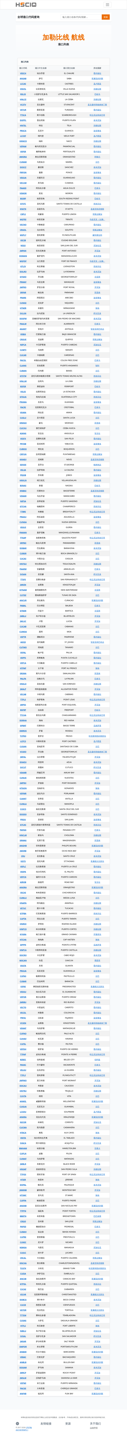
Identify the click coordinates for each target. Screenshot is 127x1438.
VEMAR (23, 496)
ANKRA (23, 1117)
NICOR (23, 1122)
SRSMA (23, 673)
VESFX (23, 438)
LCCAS (23, 83)
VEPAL (23, 652)
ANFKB (23, 1393)
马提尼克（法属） (97, 219)
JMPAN (23, 250)
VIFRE (23, 986)
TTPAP (23, 1054)
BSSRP (23, 198)
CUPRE (23, 1237)
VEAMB (23, 772)
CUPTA (23, 918)
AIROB (23, 882)
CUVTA (23, 1096)
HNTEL (23, 125)
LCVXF (23, 136)
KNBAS (23, 490)
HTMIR (23, 308)
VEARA (23, 412)
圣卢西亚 (97, 83)
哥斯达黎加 (97, 214)
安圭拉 (97, 433)
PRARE (23, 297)
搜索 (106, 17)
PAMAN (23, 532)
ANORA (23, 887)
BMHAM (23, 1148)
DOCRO (23, 955)
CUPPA (23, 1200)
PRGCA (23, 130)
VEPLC (23, 866)
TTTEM (23, 1315)
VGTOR (23, 1310)
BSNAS (23, 485)
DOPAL (23, 1185)
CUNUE (23, 777)
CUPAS (23, 976)
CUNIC (23, 1242)
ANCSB (23, 1278)
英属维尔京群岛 (97, 1310)
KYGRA (23, 934)
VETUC (23, 908)
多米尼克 (97, 731)
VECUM (23, 183)
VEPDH (23, 1049)
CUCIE (23, 1305)
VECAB (23, 694)
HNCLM (23, 835)
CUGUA (23, 1106)
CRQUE (23, 339)
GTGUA (23, 397)
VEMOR (23, 193)
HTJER (23, 1179)
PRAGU (23, 517)
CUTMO (23, 647)
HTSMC (23, 1195)
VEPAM (23, 146)
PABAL (23, 605)
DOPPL (23, 120)
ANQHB (23, 845)
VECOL (23, 1012)
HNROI (23, 924)
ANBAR (23, 1352)
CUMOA (23, 631)
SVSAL (23, 1336)
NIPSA (23, 501)
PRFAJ (23, 1018)
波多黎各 (97, 130)
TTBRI (23, 511)
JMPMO (23, 1080)
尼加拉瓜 (97, 245)
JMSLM (23, 1378)
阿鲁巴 (97, 156)
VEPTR (23, 637)
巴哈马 (97, 94)
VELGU (23, 1070)
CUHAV (23, 1038)
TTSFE (23, 579)
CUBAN (23, 370)
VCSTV (23, 104)
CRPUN (23, 454)
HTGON (23, 788)
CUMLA (23, 804)
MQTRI (23, 219)
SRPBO (23, 543)
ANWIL (23, 1101)
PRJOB (23, 475)
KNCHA (23, 1263)
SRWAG (23, 840)
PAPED (23, 1226)
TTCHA (23, 715)
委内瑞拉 (97, 73)
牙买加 (97, 250)
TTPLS (23, 699)
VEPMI (23, 1383)
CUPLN (23, 1153)
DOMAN (23, 256)
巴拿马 (97, 188)
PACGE (23, 1388)
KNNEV (23, 459)
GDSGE (23, 464)
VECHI (23, 892)
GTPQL (23, 1284)
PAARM (23, 569)
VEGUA (23, 177)
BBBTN (23, 1216)
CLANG (23, 365)
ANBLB (23, 1362)
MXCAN (23, 960)
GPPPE (23, 944)
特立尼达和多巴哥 (97, 115)
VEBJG (23, 334)
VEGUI (23, 527)
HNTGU (23, 564)
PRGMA (23, 402)
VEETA (23, 1138)
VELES (23, 391)
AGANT (23, 329)
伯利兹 (97, 1059)
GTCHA (23, 506)
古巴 (97, 162)
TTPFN (23, 1211)
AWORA (23, 156)
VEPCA (23, 663)
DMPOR (23, 1346)
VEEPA (23, 871)
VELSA (23, 470)
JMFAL (23, 757)
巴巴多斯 (97, 1216)
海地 (97, 308)
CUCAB (23, 626)
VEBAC (23, 1357)
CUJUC (23, 1252)
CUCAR (23, 355)
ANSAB (23, 78)
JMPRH (23, 783)
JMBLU (23, 616)
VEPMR (23, 793)
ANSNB (23, 1205)
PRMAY (23, 282)
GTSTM (23, 376)
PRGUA (23, 971)
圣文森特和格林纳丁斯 (97, 104)
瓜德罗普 (97, 725)
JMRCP (23, 1372)
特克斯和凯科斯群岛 (97, 736)
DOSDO (23, 814)
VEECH (23, 73)
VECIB (23, 240)
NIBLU (23, 1331)
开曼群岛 (97, 934)
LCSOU (23, 1111)
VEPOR (23, 997)
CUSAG (23, 1320)
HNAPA (23, 903)
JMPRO (23, 287)
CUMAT (23, 1158)
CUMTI (23, 350)
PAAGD (23, 188)
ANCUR (23, 600)
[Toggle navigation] (107, 4)
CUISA (23, 1273)
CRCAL (23, 1258)
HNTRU (23, 1091)
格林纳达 (97, 464)
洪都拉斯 (97, 89)
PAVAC (23, 1064)
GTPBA (23, 913)
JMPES (23, 704)
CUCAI (23, 1289)
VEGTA (23, 965)
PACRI (23, 407)
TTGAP (23, 537)
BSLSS (23, 94)
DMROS (23, 731)
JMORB (23, 851)
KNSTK (23, 209)
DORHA (23, 720)
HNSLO (23, 684)
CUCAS (23, 558)
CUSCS (23, 809)
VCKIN (23, 1023)
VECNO (23, 224)
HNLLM (23, 381)
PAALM (23, 323)
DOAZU (23, 762)
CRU (23, 856)
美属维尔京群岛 (97, 861)
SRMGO (23, 423)
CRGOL (23, 230)
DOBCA (23, 1299)
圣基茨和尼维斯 (97, 209)
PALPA (23, 678)
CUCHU (23, 428)
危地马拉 (97, 203)
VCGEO (23, 751)
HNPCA (23, 950)
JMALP (23, 689)
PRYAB (23, 443)
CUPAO (23, 1033)
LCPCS (23, 741)
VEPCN (23, 877)
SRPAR (23, 292)
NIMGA (23, 1247)
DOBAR (23, 548)
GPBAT (23, 725)
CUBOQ (23, 449)
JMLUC (23, 621)
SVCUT (23, 767)
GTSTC (23, 203)
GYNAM (23, 590)
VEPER (23, 151)
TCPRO (23, 736)
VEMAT (23, 1028)
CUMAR (23, 162)
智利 (97, 365)
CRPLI (23, 214)
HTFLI (23, 1325)
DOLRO (23, 271)
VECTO (23, 1007)
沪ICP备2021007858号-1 (24, 1428)
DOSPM (23, 318)
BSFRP (23, 710)
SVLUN (23, 313)
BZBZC (23, 1059)
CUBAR (23, 981)
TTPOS (23, 1174)
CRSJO (23, 1221)
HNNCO (23, 141)
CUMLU (23, 898)
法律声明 (94, 1427)
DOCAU (23, 1085)
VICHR (23, 1294)
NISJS (23, 245)
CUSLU (23, 417)
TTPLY (23, 1075)
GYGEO (23, 276)
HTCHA (23, 939)
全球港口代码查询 (28, 17)
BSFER (23, 386)
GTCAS (23, 824)
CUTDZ (23, 595)
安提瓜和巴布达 (97, 329)
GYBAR (23, 610)
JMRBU (23, 1002)
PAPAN (23, 830)
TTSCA (23, 115)
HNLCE (23, 99)
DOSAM (23, 1367)
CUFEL (23, 1044)
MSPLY (23, 235)
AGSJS (23, 642)
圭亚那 (97, 276)
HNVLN (23, 480)
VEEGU (23, 991)
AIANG (23, 433)
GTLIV (23, 266)
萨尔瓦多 (97, 313)
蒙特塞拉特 (97, 235)
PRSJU (23, 819)
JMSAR (23, 1341)
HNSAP (23, 1169)
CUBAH (23, 1231)
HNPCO (23, 929)
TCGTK (23, 1268)
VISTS (23, 861)
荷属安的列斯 (97, 78)
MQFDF (23, 261)
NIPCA (23, 344)
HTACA (23, 1132)
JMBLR (23, 1164)
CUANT (23, 798)
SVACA (23, 1143)
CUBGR (23, 553)
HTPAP (23, 668)
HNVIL (23, 89)
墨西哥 (97, 960)
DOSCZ (23, 167)
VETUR (23, 109)
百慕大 (97, 1148)
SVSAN (23, 574)
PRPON (23, 172)
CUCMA (23, 1127)
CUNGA (23, 522)
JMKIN (23, 584)
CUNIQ (23, 303)
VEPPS (23, 657)
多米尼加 (97, 120)
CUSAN (23, 746)
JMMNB (23, 1190)
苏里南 (97, 292)
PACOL (23, 360)
